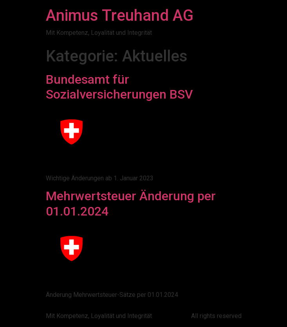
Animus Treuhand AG (119, 15)
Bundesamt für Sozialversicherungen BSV (119, 87)
